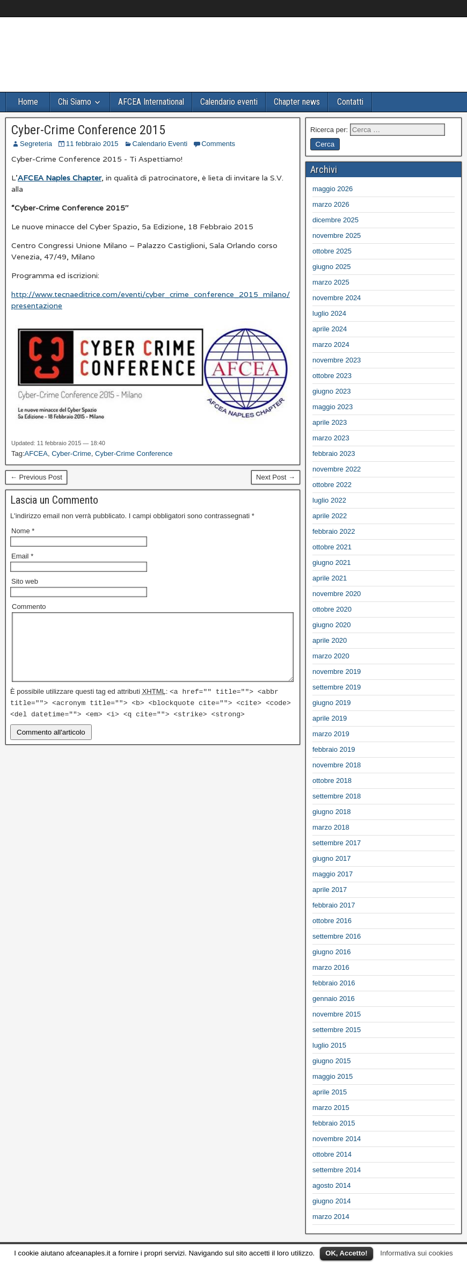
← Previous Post (36, 477)
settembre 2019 (336, 687)
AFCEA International (151, 102)
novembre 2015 (336, 1014)
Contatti (350, 102)
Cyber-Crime (71, 453)
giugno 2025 (331, 267)
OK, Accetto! (346, 1253)
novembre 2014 (336, 1139)
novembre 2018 (336, 765)
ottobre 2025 (332, 251)
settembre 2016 (336, 936)
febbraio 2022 (333, 531)
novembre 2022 (336, 469)
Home (28, 102)
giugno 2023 (331, 391)
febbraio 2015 (333, 1123)
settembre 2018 (336, 796)
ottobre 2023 (332, 376)
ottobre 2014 (332, 1154)
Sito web (24, 581)
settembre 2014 (336, 1170)
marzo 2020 (330, 656)
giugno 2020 (331, 625)
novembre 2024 (336, 298)
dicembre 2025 (335, 220)
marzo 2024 (330, 344)
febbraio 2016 (333, 983)
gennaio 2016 (333, 999)
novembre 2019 (336, 671)
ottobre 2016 (332, 921)
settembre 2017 (336, 843)
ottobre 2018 (332, 780)
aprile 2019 (329, 718)
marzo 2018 (330, 827)
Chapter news (297, 102)
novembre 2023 (336, 360)
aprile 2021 (329, 578)
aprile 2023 (329, 422)
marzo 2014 (330, 1217)
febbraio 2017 (333, 905)
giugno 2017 (331, 858)
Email (22, 556)
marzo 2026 (330, 204)
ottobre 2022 (332, 485)
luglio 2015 (329, 1045)
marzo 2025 (330, 282)
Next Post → (275, 477)
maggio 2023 (332, 407)
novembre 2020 (336, 594)
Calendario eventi (229, 102)
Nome (22, 531)
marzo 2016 (330, 967)
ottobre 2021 (332, 547)
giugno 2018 (331, 812)
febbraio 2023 (333, 453)
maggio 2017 (332, 874)
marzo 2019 (330, 734)
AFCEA (36, 453)
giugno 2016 (331, 952)
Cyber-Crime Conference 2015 (88, 129)
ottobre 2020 (332, 609)
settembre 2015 (336, 1030)
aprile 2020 (329, 640)
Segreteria (36, 144)
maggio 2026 (332, 189)
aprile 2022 (329, 516)
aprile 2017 (329, 889)
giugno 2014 (331, 1201)
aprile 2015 (329, 1092)
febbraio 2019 (333, 749)
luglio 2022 (329, 500)
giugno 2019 (331, 703)
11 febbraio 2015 (92, 144)
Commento (29, 607)
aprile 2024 (329, 329)
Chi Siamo (74, 102)
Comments (218, 144)
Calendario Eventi (160, 144)
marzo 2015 (330, 1108)
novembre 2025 (336, 235)
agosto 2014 (331, 1185)
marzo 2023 (330, 438)
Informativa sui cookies (416, 1253)
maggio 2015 (332, 1076)
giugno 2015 (331, 1061)
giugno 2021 (331, 562)
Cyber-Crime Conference (134, 453)
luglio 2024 (329, 313)
